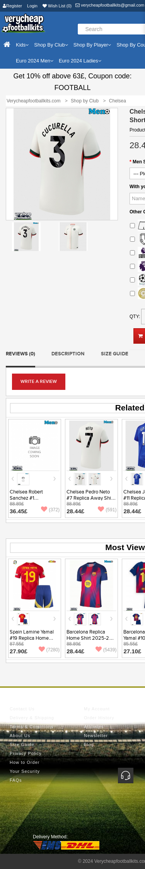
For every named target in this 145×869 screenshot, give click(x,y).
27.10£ (132, 651)
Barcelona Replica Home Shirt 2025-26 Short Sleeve (89, 638)
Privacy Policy (25, 753)
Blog (89, 744)
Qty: (135, 316)
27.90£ (18, 651)
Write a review (38, 381)
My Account (97, 708)
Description (67, 354)
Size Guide (114, 354)
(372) (50, 510)
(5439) (106, 650)
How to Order (24, 762)
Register (12, 5)
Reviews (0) (20, 354)
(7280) (49, 650)
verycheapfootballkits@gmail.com (109, 5)
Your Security (25, 771)
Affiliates (94, 726)
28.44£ (75, 511)
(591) (107, 510)
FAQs (16, 780)
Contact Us (22, 708)
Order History (99, 717)
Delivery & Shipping (32, 717)
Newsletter (96, 735)
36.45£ (18, 511)
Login (32, 5)
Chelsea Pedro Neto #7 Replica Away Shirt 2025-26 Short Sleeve (91, 498)
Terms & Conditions (31, 726)
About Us (20, 735)
